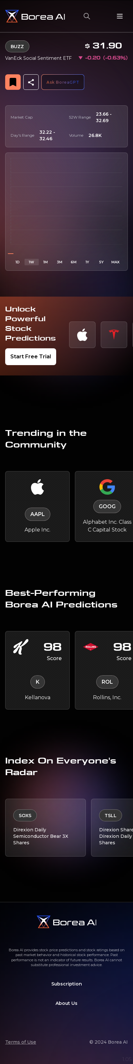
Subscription (66, 983)
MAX (115, 261)
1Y (87, 261)
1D (17, 261)
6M (74, 261)
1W (31, 261)
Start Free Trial (30, 356)
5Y (101, 261)
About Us (66, 1003)
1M (45, 261)
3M (59, 261)
